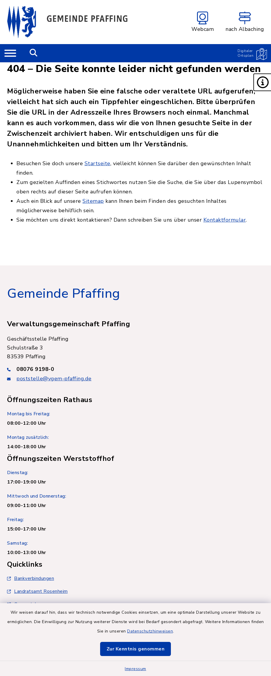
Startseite (97, 163)
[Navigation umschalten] (10, 53)
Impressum (135, 669)
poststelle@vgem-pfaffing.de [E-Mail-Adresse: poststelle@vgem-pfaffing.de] (54, 378)
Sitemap (93, 201)
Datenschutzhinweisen (150, 631)
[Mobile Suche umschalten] (33, 53)
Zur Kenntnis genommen (136, 649)
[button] (262, 82)
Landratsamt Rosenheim (37, 591)
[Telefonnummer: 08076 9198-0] (135, 369)
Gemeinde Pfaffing (63, 293)
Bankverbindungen (30, 578)
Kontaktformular (224, 219)
